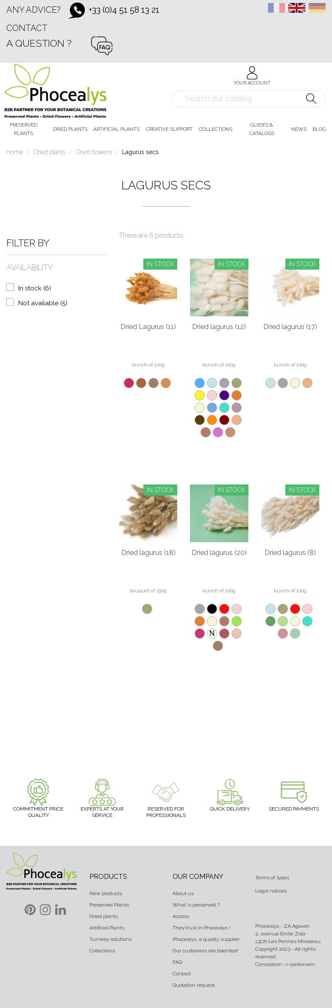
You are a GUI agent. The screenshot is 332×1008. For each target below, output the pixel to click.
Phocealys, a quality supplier (206, 939)
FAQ (177, 962)
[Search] (249, 98)
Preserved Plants (109, 905)
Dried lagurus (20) (219, 553)
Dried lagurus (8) (290, 553)
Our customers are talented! (205, 951)
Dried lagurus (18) (148, 553)
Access (181, 916)
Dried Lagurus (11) (148, 327)
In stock (34, 288)
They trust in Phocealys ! (201, 928)
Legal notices (271, 891)
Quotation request (194, 985)
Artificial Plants (106, 928)
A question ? (39, 43)
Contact (26, 28)
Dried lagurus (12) (219, 327)
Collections (102, 951)
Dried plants (103, 916)
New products (105, 893)
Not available (42, 303)
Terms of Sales (272, 878)
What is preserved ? (196, 905)
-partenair (300, 964)
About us (183, 893)
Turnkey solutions (110, 939)
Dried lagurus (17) (290, 327)
